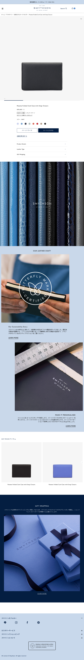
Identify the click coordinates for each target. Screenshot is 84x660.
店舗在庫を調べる (22, 136)
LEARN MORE (13, 338)
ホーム (3, 14)
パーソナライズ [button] (27, 130)
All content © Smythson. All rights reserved (14, 656)
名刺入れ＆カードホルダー (21, 14)
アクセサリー (9, 14)
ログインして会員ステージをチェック (24, 115)
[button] (62, 8)
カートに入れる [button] (48, 130)
